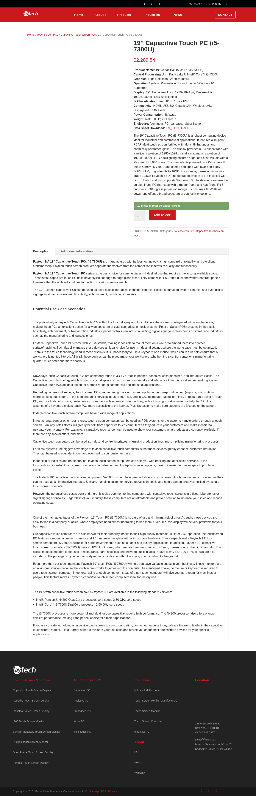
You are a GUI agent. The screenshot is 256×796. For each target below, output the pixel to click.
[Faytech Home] (31, 15)
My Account (195, 3)
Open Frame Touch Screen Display (33, 752)
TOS (103, 791)
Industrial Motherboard (147, 690)
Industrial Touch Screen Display (31, 711)
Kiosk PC (79, 721)
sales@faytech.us (205, 739)
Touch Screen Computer (148, 721)
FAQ (137, 752)
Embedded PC (82, 711)
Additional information (77, 251)
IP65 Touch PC (82, 731)
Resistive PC (81, 700)
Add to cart (162, 215)
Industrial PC (141, 731)
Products (124, 15)
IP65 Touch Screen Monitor (28, 721)
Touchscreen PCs (47, 34)
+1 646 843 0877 (205, 732)
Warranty (139, 772)
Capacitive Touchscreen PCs (78, 34)
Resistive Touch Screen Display (31, 700)
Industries (152, 15)
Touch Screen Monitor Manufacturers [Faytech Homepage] (155, 700)
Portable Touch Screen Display (31, 762)
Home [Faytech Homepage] (78, 15)
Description (41, 251)
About (99, 15)
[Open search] (226, 4)
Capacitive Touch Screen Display (32, 690)
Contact (225, 14)
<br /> (219, 700)
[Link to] (206, 4)
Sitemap (94, 791)
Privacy (112, 791)
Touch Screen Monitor (147, 711)
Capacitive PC (82, 690)
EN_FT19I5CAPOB (179, 128)
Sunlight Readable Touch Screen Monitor (36, 731)
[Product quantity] (139, 216)
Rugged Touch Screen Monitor (30, 741)
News (178, 15)
